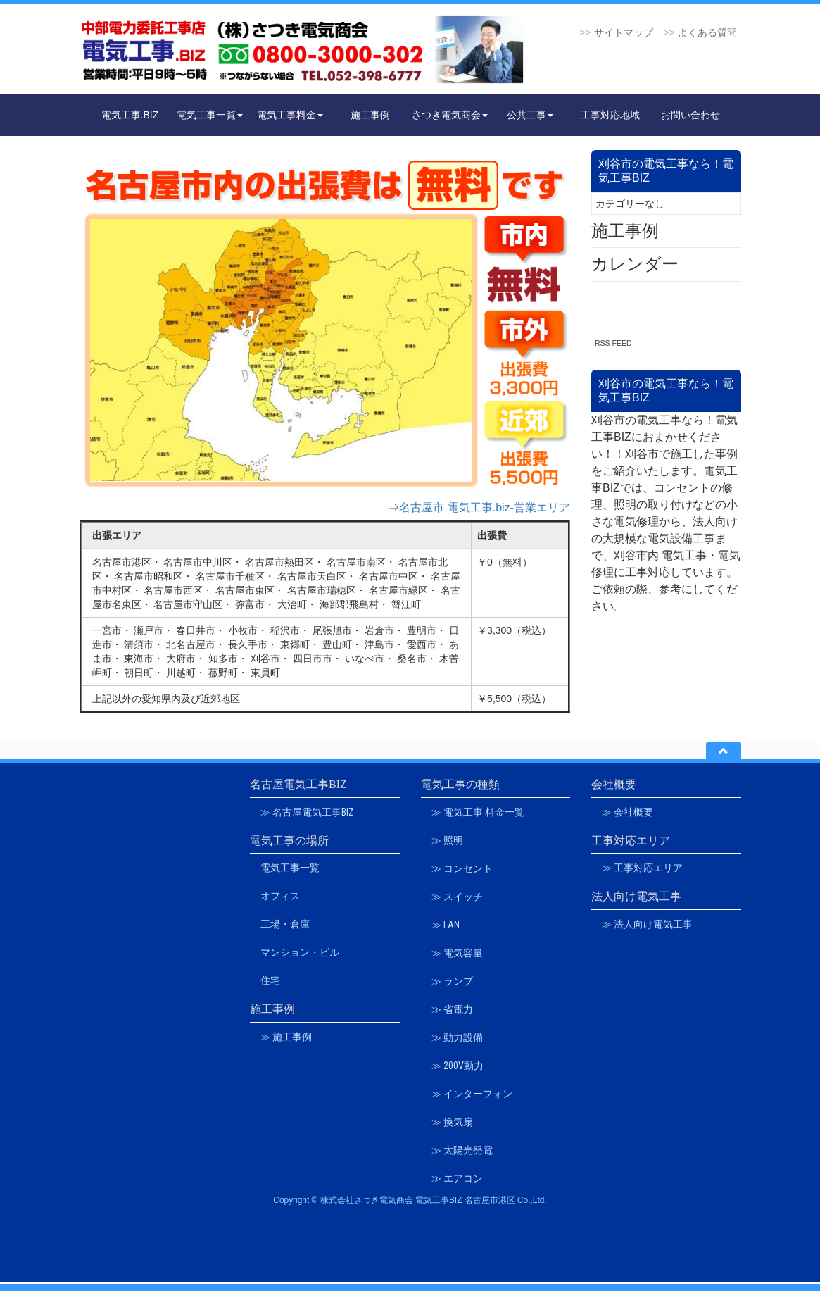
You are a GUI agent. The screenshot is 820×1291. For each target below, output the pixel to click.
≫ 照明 (447, 840)
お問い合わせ (690, 114)
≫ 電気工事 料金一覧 (477, 812)
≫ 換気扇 (452, 1122)
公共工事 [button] (530, 114)
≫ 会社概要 (627, 812)
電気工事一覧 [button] (210, 114)
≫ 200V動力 (457, 1065)
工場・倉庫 (285, 924)
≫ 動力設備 (457, 1037)
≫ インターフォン (471, 1093)
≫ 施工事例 (286, 1036)
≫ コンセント (462, 868)
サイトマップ (623, 32)
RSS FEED (613, 343)
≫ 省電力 (452, 1009)
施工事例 (370, 114)
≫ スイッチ (457, 896)
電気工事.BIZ (130, 114)
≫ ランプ (452, 981)
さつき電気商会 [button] (450, 114)
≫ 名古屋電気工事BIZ (307, 812)
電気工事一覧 (290, 867)
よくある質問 (707, 32)
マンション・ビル (299, 952)
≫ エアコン (457, 1178)
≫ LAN (445, 924)
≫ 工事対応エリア (642, 867)
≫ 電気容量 (457, 953)
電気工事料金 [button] (290, 114)
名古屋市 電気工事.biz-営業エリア (484, 507)
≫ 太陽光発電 (462, 1150)
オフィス (280, 896)
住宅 (270, 980)
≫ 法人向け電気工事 (647, 924)
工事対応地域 (610, 114)
